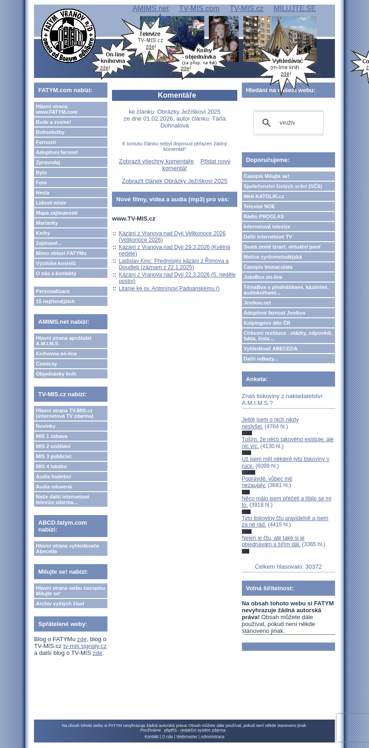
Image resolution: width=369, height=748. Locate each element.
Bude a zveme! (53, 122)
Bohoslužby (50, 132)
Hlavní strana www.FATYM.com (56, 109)
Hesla (42, 192)
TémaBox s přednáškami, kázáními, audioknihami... (286, 289)
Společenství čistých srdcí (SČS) (283, 186)
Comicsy (46, 363)
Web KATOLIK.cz (264, 196)
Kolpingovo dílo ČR (267, 323)
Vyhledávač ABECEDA (270, 348)
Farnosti (46, 142)
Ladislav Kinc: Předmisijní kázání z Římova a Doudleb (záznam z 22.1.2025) (174, 264)
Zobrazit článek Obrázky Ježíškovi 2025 (175, 180)
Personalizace (52, 291)
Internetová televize (267, 226)
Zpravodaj (48, 162)
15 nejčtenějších (55, 301)
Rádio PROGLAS (264, 216)
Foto (41, 182)
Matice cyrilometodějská (273, 257)
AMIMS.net (151, 8)
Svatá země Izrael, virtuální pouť (282, 246)
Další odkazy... (261, 358)
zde (82, 639)
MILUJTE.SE (295, 8)
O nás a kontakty (56, 273)
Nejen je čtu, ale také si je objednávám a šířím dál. (273, 541)
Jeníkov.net (257, 302)
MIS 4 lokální (51, 466)
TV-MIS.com (199, 8)
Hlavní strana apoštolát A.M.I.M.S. (63, 340)
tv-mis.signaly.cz (84, 646)
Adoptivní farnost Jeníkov (275, 313)
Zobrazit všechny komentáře (156, 161)
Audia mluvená (54, 486)
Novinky (46, 426)
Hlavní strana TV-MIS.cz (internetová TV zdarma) (64, 413)
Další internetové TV (268, 236)
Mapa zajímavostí (56, 213)
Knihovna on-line (56, 353)
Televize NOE (259, 206)
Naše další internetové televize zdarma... (62, 499)
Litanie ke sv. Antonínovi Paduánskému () (169, 288)
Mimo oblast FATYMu (61, 253)
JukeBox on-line (263, 277)
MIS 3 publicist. (54, 456)
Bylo (41, 172)
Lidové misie (51, 202)
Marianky (47, 223)
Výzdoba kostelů (56, 263)
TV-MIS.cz (246, 8)
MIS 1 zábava (51, 436)
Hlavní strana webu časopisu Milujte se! (70, 590)
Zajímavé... (49, 243)
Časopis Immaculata (268, 267)
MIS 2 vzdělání (53, 446)
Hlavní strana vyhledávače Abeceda (67, 548)
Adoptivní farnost (57, 152)
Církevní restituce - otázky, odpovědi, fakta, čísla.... (288, 335)
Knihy (43, 233)
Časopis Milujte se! (267, 176)
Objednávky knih (56, 374)
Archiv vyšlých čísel (60, 603)
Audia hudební (53, 476)
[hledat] (287, 122)
